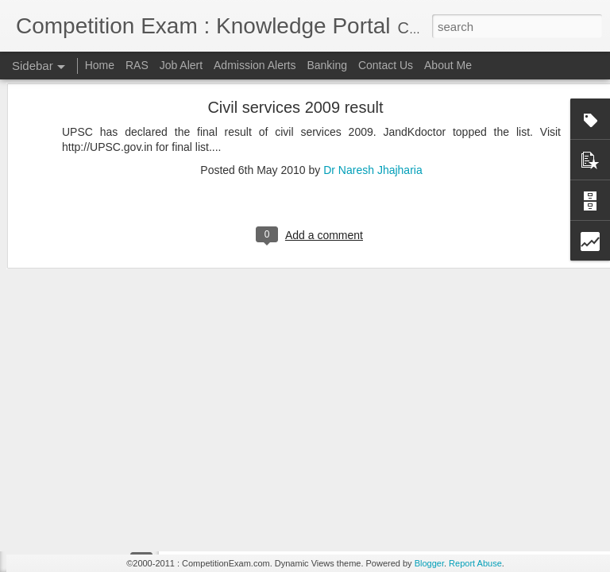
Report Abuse (475, 563)
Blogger (429, 563)
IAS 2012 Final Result (85, 454)
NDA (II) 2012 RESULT (87, 525)
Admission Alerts (254, 65)
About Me (448, 65)
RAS (137, 65)
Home (99, 65)
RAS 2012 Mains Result (89, 418)
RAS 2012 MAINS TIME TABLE (105, 490)
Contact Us (385, 65)
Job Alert (181, 65)
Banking (327, 65)
